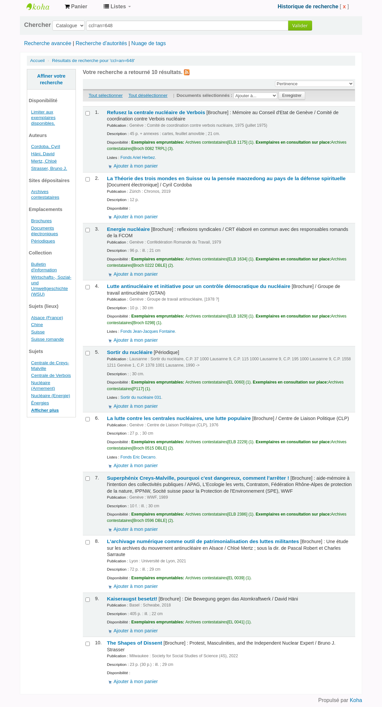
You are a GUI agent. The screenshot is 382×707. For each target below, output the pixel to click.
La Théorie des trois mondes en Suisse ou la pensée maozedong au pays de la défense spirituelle (226, 178)
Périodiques (43, 241)
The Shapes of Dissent (134, 643)
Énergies (40, 402)
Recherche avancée (47, 43)
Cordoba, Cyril (45, 146)
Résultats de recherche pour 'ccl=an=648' (93, 60)
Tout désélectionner (148, 95)
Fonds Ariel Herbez (138, 157)
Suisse (38, 331)
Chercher (37, 25)
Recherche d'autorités (101, 43)
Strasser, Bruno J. (49, 168)
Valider (300, 25)
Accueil (37, 60)
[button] (76, 6)
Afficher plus (45, 410)
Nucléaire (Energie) (50, 395)
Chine (37, 324)
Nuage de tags (148, 43)
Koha (356, 700)
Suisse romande (47, 339)
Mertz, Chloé (44, 161)
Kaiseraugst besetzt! (132, 598)
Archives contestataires (43, 6)
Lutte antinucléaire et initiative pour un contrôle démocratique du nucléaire (199, 286)
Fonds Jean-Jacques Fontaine (148, 331)
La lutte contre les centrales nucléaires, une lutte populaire (179, 418)
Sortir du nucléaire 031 (141, 397)
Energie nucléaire (128, 229)
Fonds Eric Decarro (138, 457)
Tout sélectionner (105, 95)
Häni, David (43, 153)
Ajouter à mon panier (136, 166)
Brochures (41, 220)
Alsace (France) (47, 317)
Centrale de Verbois (51, 375)
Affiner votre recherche (51, 79)
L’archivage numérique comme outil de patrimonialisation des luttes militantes (203, 541)
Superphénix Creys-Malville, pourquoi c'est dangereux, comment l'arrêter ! (198, 478)
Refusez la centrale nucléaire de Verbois (156, 112)
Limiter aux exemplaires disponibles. (43, 117)
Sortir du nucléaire (129, 352)
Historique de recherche (308, 6)
